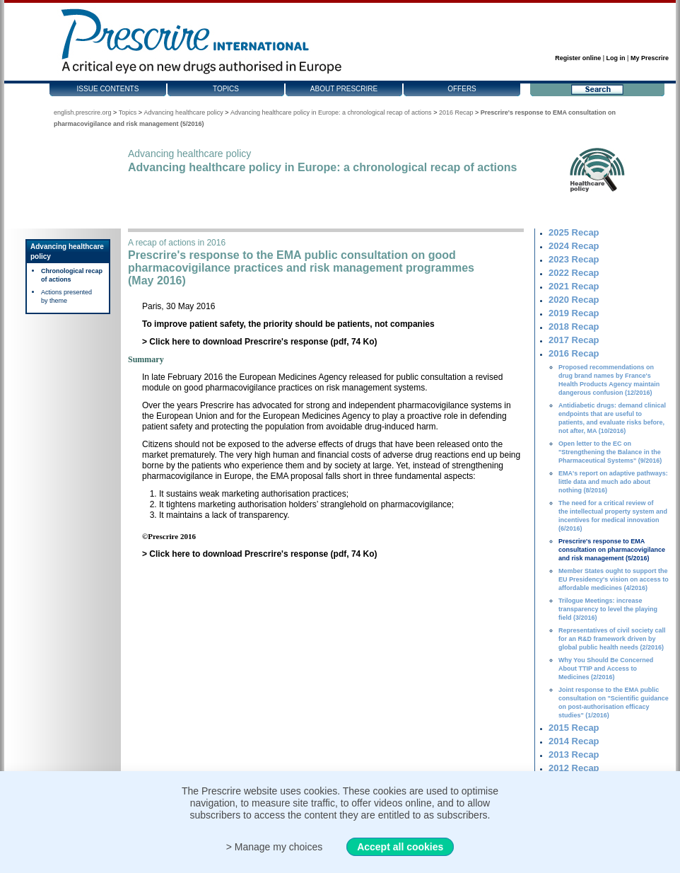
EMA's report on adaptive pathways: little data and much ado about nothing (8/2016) (613, 482)
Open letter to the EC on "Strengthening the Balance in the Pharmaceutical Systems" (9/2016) (610, 452)
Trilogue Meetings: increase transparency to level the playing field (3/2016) (607, 609)
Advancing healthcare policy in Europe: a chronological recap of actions (331, 112)
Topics (226, 89)
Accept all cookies (400, 846)
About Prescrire (343, 89)
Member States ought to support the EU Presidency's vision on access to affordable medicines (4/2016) (613, 579)
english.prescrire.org (83, 112)
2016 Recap (456, 112)
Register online (578, 58)
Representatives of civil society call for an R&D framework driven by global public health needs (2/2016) (612, 639)
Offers (461, 89)
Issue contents (108, 89)
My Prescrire (650, 58)
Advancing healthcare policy (183, 112)
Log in (616, 58)
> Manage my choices (274, 846)
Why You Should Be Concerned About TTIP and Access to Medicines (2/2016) (605, 669)
